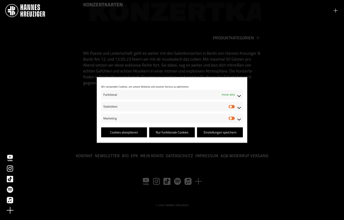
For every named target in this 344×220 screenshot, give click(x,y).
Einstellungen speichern (220, 132)
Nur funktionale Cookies (172, 132)
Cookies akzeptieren (124, 132)
